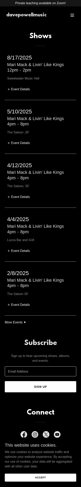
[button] (72, 15)
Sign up (40, 386)
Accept (40, 477)
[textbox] (40, 371)
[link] (26, 15)
